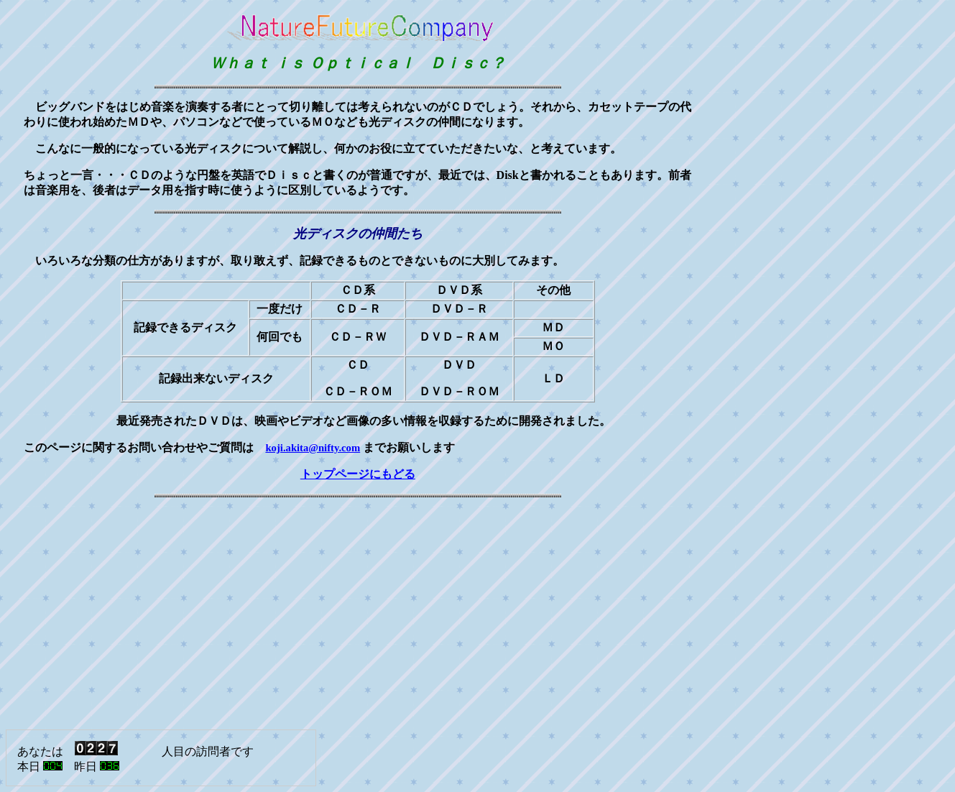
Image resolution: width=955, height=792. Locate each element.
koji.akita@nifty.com (312, 447)
